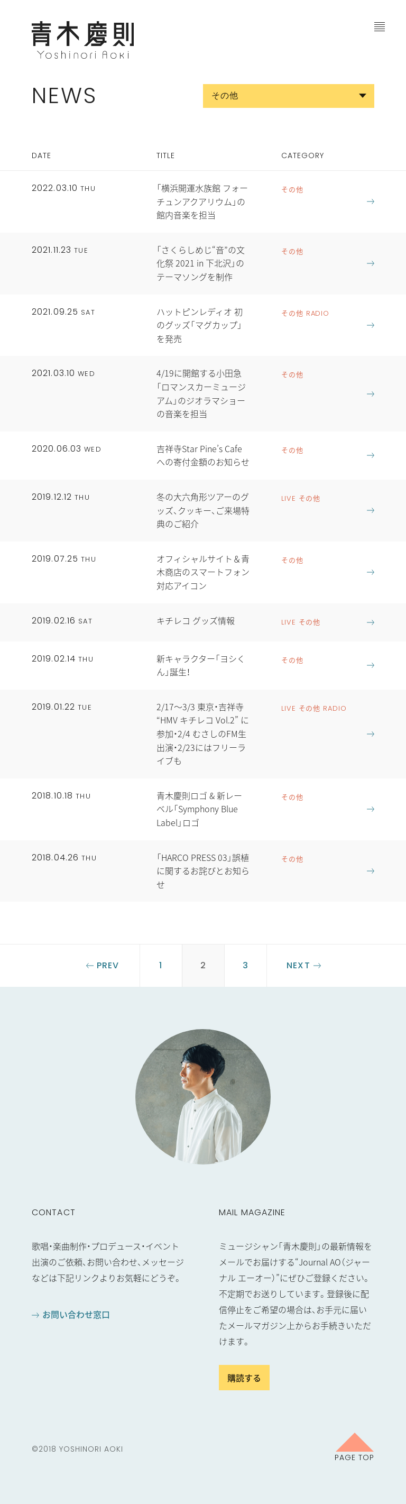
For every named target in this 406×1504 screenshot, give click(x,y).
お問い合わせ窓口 (76, 1314)
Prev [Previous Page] (108, 965)
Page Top (354, 1457)
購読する (244, 1377)
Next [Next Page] (298, 965)
